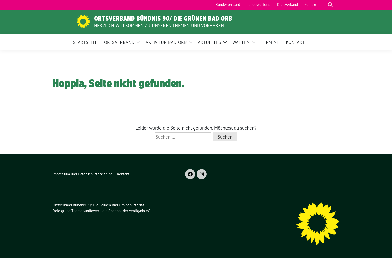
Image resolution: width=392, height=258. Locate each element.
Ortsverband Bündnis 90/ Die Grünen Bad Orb (163, 18)
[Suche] (323, 5)
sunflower (91, 210)
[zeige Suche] (330, 5)
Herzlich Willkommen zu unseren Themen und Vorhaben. (159, 25)
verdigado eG (139, 210)
